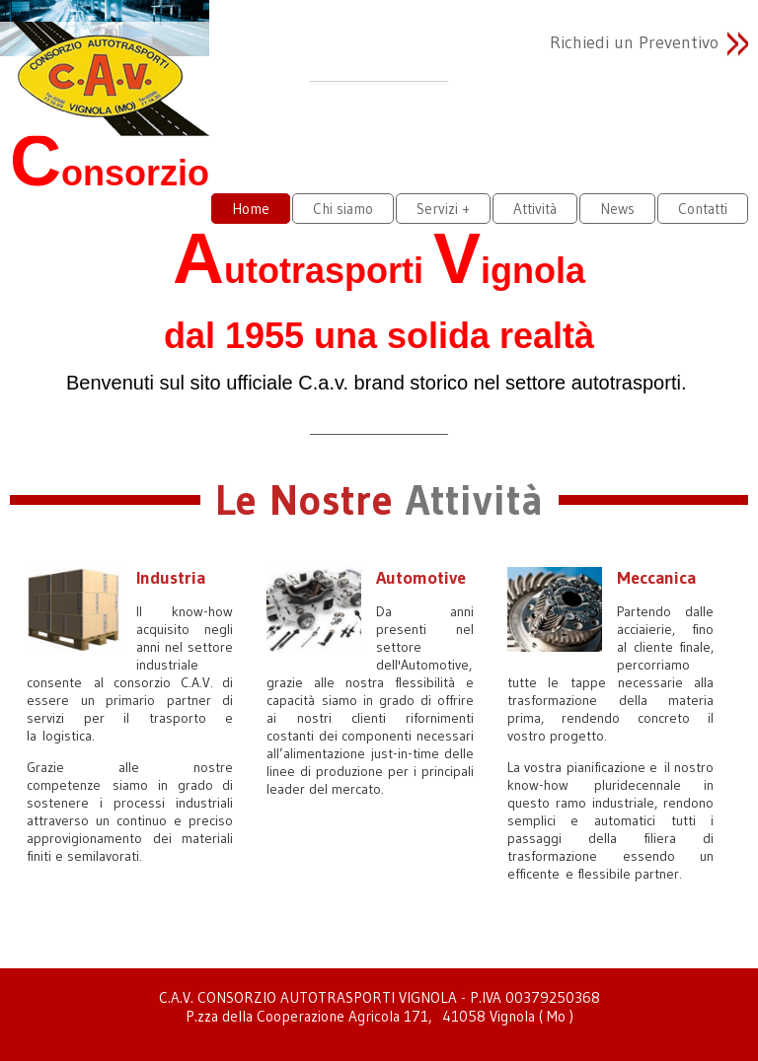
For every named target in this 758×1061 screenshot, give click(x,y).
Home (250, 208)
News (617, 208)
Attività (535, 208)
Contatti (702, 208)
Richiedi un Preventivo (634, 42)
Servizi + (443, 208)
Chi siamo (343, 208)
